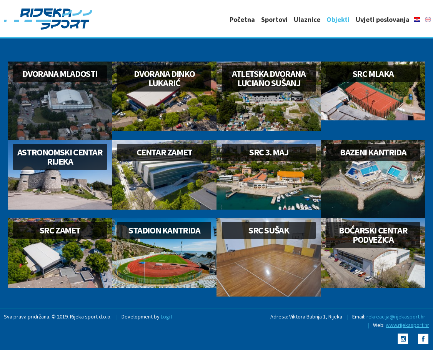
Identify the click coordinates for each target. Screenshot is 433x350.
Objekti (338, 19)
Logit (166, 316)
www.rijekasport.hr (407, 325)
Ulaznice (307, 19)
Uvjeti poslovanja (383, 19)
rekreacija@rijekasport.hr (395, 316)
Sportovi (274, 19)
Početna (242, 19)
